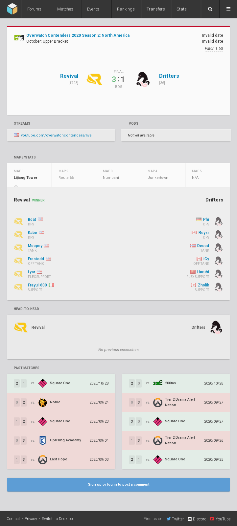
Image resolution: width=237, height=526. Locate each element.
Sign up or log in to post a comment (118, 484)
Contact (13, 519)
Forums (34, 9)
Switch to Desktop (57, 519)
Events (93, 9)
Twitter (175, 518)
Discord (196, 519)
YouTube (220, 518)
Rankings (126, 9)
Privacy (31, 519)
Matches (65, 9)
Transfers (156, 9)
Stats (182, 9)
